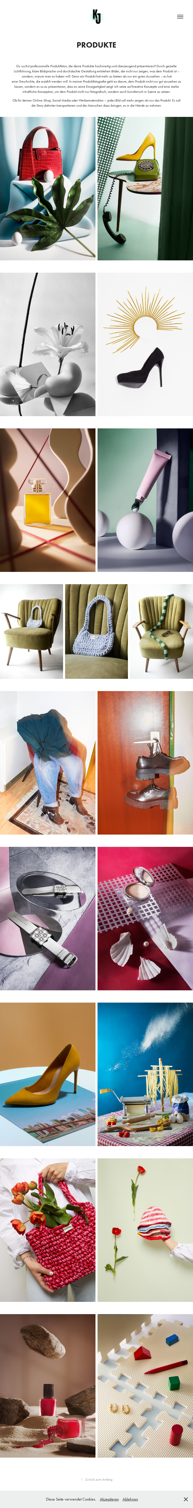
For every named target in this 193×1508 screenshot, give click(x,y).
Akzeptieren (109, 1499)
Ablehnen (130, 1499)
